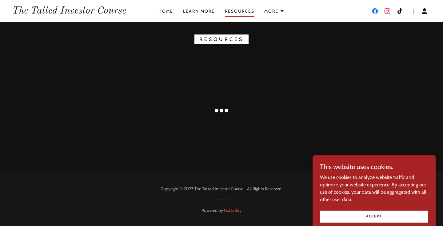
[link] (69, 12)
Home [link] (165, 11)
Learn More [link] (199, 11)
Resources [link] (239, 11)
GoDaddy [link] (232, 210)
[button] (274, 11)
